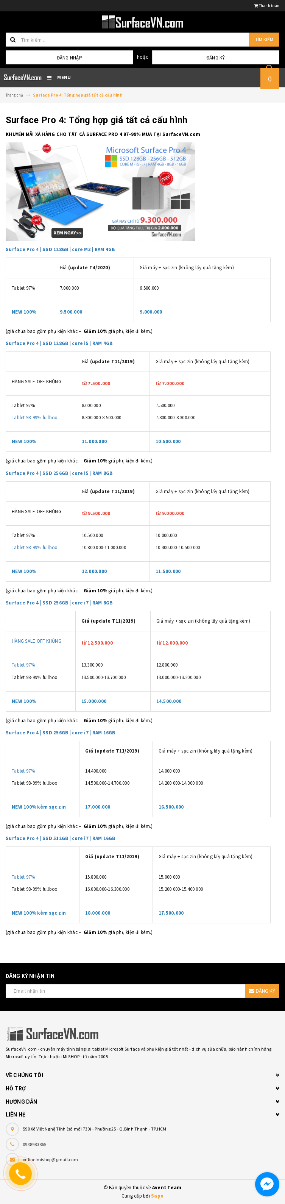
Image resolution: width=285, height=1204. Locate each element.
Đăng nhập (69, 58)
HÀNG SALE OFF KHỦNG (36, 641)
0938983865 (35, 1144)
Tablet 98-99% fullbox (34, 417)
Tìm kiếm (264, 39)
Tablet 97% (23, 665)
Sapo (157, 1196)
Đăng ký (215, 58)
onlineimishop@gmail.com (50, 1159)
